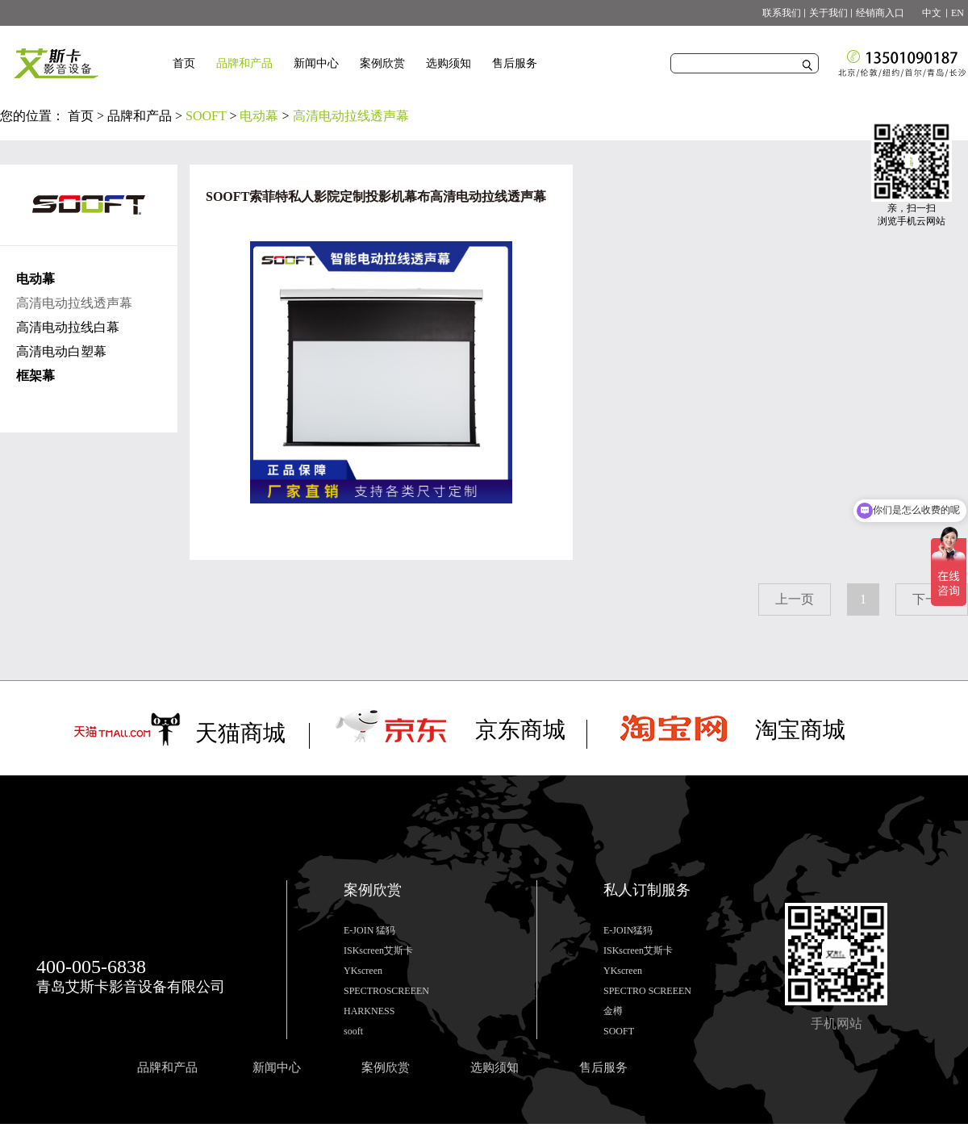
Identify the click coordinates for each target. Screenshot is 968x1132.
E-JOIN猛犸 (628, 930)
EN (957, 13)
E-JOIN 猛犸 (369, 930)
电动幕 (259, 116)
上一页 (794, 599)
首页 (184, 63)
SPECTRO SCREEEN (647, 990)
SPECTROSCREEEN (386, 990)
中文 (926, 13)
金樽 (613, 1011)
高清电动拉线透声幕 (351, 116)
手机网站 (836, 1023)
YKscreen (363, 970)
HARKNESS (369, 1011)
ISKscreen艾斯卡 (378, 950)
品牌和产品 (139, 116)
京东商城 (520, 729)
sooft (353, 1031)
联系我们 (781, 13)
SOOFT (206, 116)
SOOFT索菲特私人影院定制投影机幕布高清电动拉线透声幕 (376, 196)
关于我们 (828, 13)
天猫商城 (240, 733)
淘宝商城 (800, 729)
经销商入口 (880, 13)
